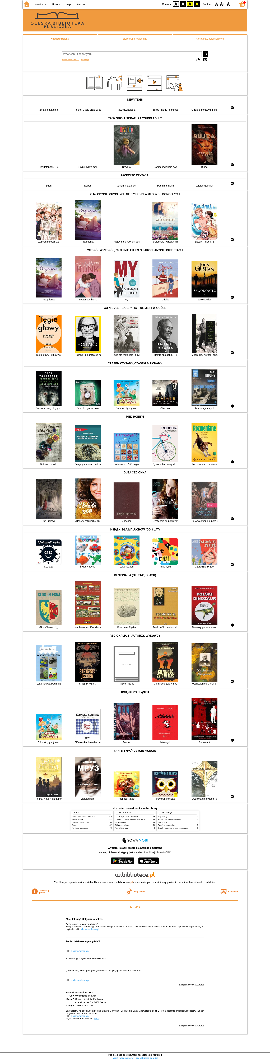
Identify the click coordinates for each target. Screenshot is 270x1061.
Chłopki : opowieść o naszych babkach (130, 819)
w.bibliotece (124, 882)
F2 (230, 3)
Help (68, 4)
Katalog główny (60, 38)
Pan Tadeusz (163, 822)
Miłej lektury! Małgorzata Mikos (84, 919)
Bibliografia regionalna (135, 38)
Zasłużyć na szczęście (166, 825)
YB (190, 3)
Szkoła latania (77, 819)
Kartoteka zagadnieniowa (210, 38)
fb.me (96, 1018)
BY (197, 3)
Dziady (74, 825)
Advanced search (70, 59)
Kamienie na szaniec (80, 828)
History (56, 4)
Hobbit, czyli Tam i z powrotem (83, 817)
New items (40, 4)
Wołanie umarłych (122, 825)
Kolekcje (85, 59)
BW (183, 3)
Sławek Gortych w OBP (79, 992)
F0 (216, 3)
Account (80, 4)
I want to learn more (122, 1058)
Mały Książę (162, 817)
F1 (222, 3)
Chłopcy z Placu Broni (80, 822)
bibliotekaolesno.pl (90, 929)
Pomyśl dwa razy (121, 828)
